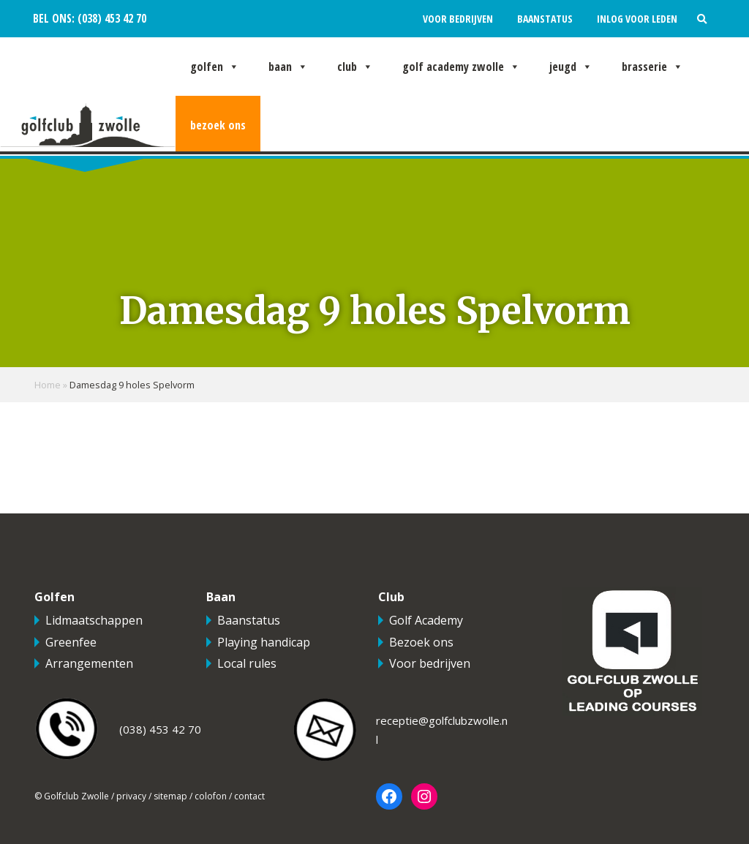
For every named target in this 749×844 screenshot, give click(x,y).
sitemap (170, 796)
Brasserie (652, 66)
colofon (211, 796)
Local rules (246, 663)
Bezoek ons (218, 125)
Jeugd (570, 66)
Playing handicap (263, 642)
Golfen (214, 66)
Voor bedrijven (458, 19)
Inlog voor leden (637, 19)
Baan (288, 66)
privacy (131, 796)
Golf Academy (426, 620)
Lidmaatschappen (94, 620)
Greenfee (71, 642)
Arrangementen (89, 663)
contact (249, 796)
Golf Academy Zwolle (461, 66)
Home (47, 384)
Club (355, 66)
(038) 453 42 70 (110, 18)
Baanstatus (545, 19)
